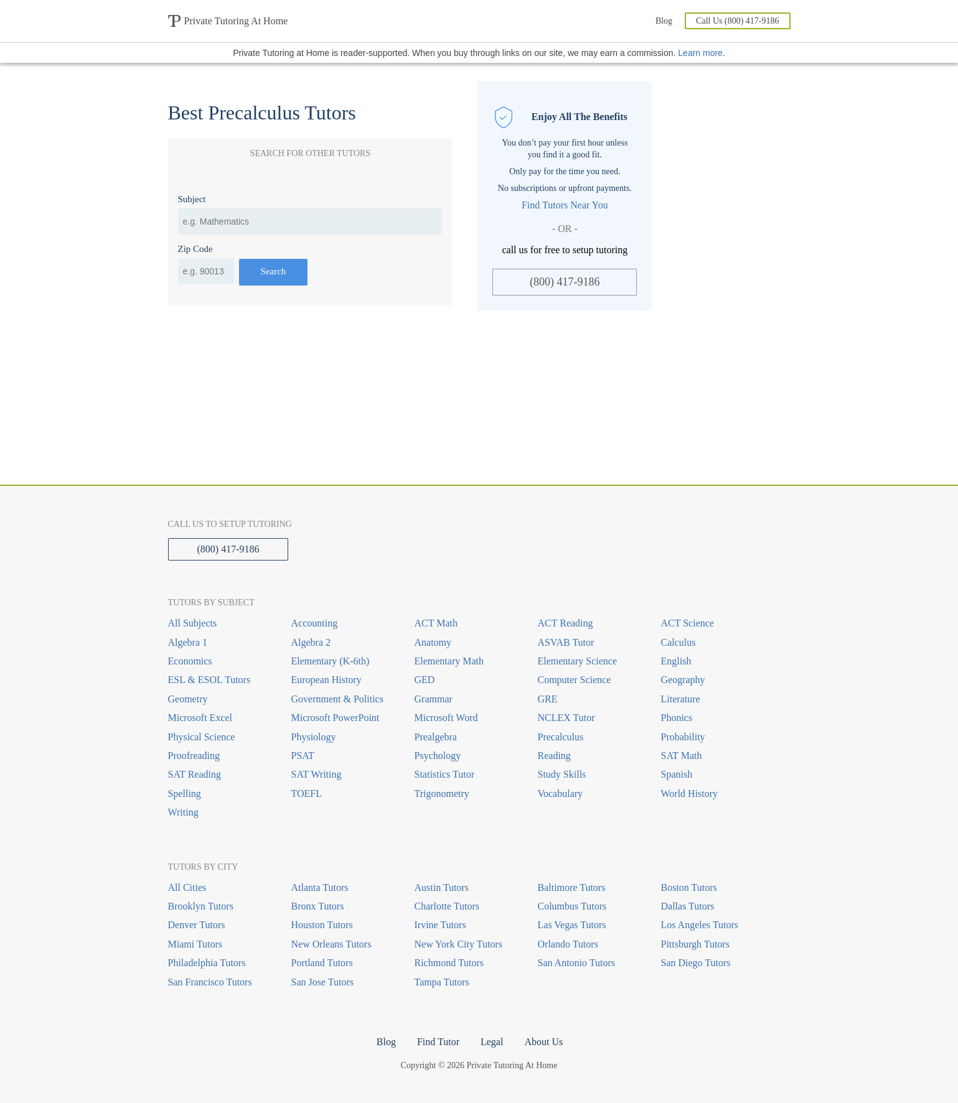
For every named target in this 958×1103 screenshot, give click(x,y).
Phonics (677, 717)
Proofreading (194, 755)
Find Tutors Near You (565, 205)
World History (689, 793)
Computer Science (574, 679)
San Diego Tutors (696, 962)
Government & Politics (337, 699)
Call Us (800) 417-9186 (737, 21)
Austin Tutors (442, 887)
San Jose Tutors (322, 982)
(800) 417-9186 (564, 282)
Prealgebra (436, 737)
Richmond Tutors (449, 962)
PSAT (302, 755)
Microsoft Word (446, 717)
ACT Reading (565, 623)
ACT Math (436, 623)
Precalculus (561, 737)
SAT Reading (194, 774)
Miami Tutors (195, 944)
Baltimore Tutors (572, 887)
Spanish (677, 774)
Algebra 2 (311, 642)
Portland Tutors (322, 962)
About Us (543, 1041)
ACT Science (687, 623)
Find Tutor (438, 1041)
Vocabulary (560, 793)
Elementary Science (578, 661)
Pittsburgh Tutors (695, 944)
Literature (680, 699)
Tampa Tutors (442, 982)
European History (326, 679)
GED (425, 679)
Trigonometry (442, 793)
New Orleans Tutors (331, 944)
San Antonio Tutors (576, 962)
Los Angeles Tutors (699, 924)
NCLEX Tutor (566, 717)
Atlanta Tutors (320, 887)
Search (273, 271)
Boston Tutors (689, 887)
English (676, 661)
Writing (183, 812)
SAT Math (681, 755)
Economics (190, 661)
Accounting (314, 623)
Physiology (313, 737)
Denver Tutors (196, 924)
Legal (492, 1041)
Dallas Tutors (688, 906)
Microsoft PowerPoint (335, 717)
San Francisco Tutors (210, 982)
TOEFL (306, 793)
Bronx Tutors (317, 906)
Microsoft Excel (200, 717)
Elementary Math (449, 661)
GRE (548, 699)
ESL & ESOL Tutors (209, 679)
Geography (683, 679)
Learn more (700, 53)
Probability (683, 737)
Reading (554, 755)
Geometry (188, 699)
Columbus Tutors (572, 906)
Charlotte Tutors (447, 906)
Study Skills (562, 774)
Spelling (184, 793)
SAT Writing (316, 774)
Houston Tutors (322, 924)
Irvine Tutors (440, 924)
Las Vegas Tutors (572, 924)
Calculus (678, 642)
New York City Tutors (458, 944)
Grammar (434, 699)
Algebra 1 (188, 642)
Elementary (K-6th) (330, 661)
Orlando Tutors (568, 944)
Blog (663, 21)
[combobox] (310, 221)
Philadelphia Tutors (207, 962)
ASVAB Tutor (566, 642)
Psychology (438, 755)
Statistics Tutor (444, 774)
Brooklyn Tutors (200, 906)
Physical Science (201, 737)
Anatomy (433, 642)
